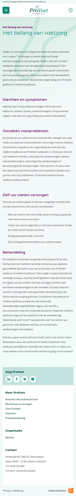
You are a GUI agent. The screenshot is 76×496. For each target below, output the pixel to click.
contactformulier (26, 471)
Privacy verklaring (13, 490)
